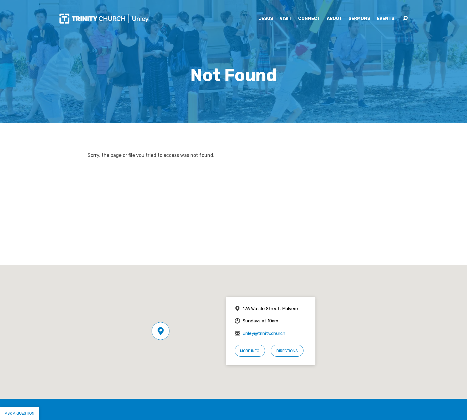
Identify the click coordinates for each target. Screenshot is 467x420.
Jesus (266, 19)
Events (385, 19)
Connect (309, 19)
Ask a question (19, 413)
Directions (287, 351)
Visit (286, 19)
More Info (249, 351)
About (334, 19)
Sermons (359, 19)
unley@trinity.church (264, 333)
